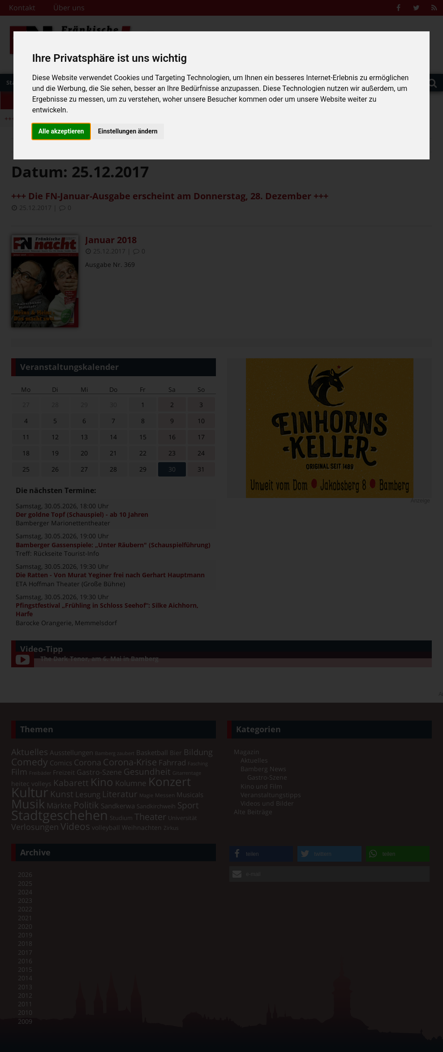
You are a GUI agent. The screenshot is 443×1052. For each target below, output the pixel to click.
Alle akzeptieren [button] (61, 131)
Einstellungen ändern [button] (128, 131)
